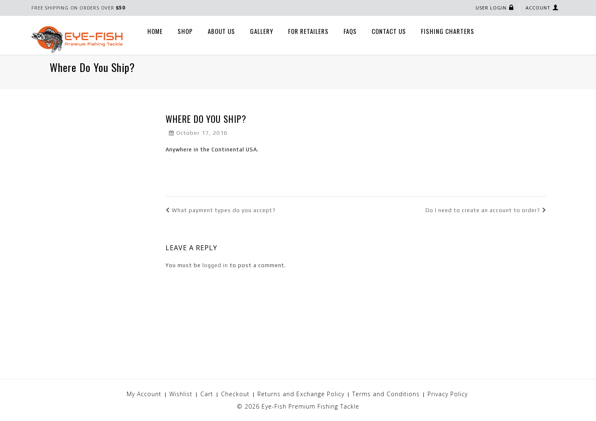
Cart (206, 394)
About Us (221, 31)
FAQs (350, 31)
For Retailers (308, 31)
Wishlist (180, 394)
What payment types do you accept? (221, 210)
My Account (144, 394)
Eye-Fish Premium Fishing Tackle (310, 406)
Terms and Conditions (386, 394)
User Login (491, 8)
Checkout (235, 394)
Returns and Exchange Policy (300, 394)
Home (155, 31)
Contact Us (389, 31)
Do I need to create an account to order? (485, 210)
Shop (185, 31)
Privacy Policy (448, 394)
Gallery (261, 31)
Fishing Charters (447, 31)
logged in (215, 265)
